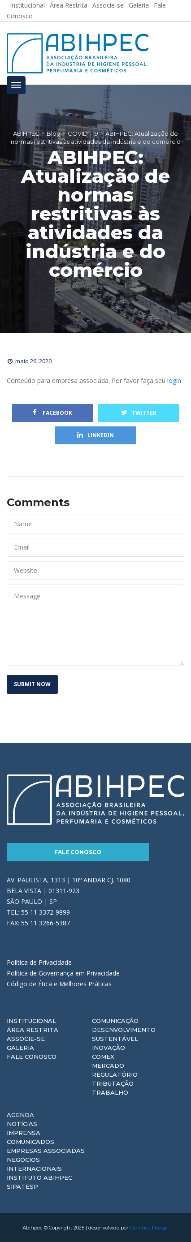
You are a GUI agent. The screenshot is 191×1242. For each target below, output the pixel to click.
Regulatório (115, 1074)
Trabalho (110, 1092)
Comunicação (115, 1020)
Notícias (22, 1123)
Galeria (20, 1047)
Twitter (138, 413)
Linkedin (95, 435)
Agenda (20, 1114)
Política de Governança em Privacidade (63, 973)
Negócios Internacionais (34, 1164)
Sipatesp (22, 1186)
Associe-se (26, 1038)
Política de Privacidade (39, 962)
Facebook (52, 413)
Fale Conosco (77, 852)
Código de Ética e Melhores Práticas (59, 984)
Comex (103, 1056)
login (174, 380)
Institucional (31, 1020)
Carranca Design (149, 1228)
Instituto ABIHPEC (39, 1177)
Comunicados (30, 1141)
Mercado (108, 1065)
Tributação (113, 1083)
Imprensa (23, 1132)
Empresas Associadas (46, 1150)
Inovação (108, 1047)
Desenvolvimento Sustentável (124, 1034)
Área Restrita (32, 1029)
